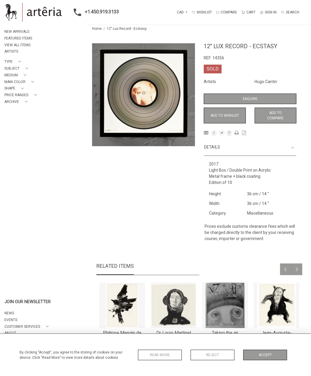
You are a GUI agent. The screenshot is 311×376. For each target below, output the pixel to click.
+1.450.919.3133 (94, 12)
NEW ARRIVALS (16, 32)
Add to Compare (275, 115)
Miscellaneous (260, 213)
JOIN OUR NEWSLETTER (27, 301)
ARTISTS (11, 51)
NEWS (9, 313)
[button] (13, 61)
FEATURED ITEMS (18, 38)
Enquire (250, 99)
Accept (265, 355)
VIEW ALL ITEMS (17, 45)
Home (97, 29)
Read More (160, 355)
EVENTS (10, 320)
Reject (212, 355)
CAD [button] (181, 12)
